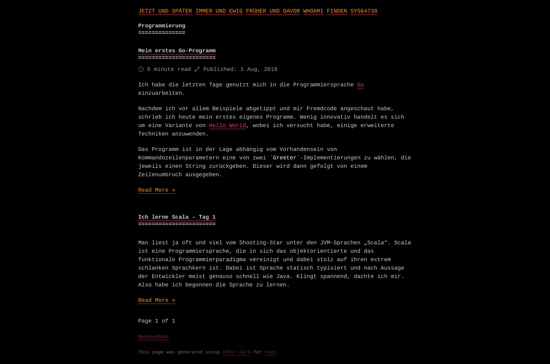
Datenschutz (153, 337)
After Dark (236, 352)
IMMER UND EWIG (218, 11)
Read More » (156, 190)
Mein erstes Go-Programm (177, 51)
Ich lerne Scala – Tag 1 (177, 217)
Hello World (227, 126)
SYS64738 (363, 11)
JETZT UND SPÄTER (165, 11)
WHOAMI (313, 11)
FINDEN (337, 11)
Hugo (270, 352)
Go (360, 85)
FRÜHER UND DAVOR (273, 11)
